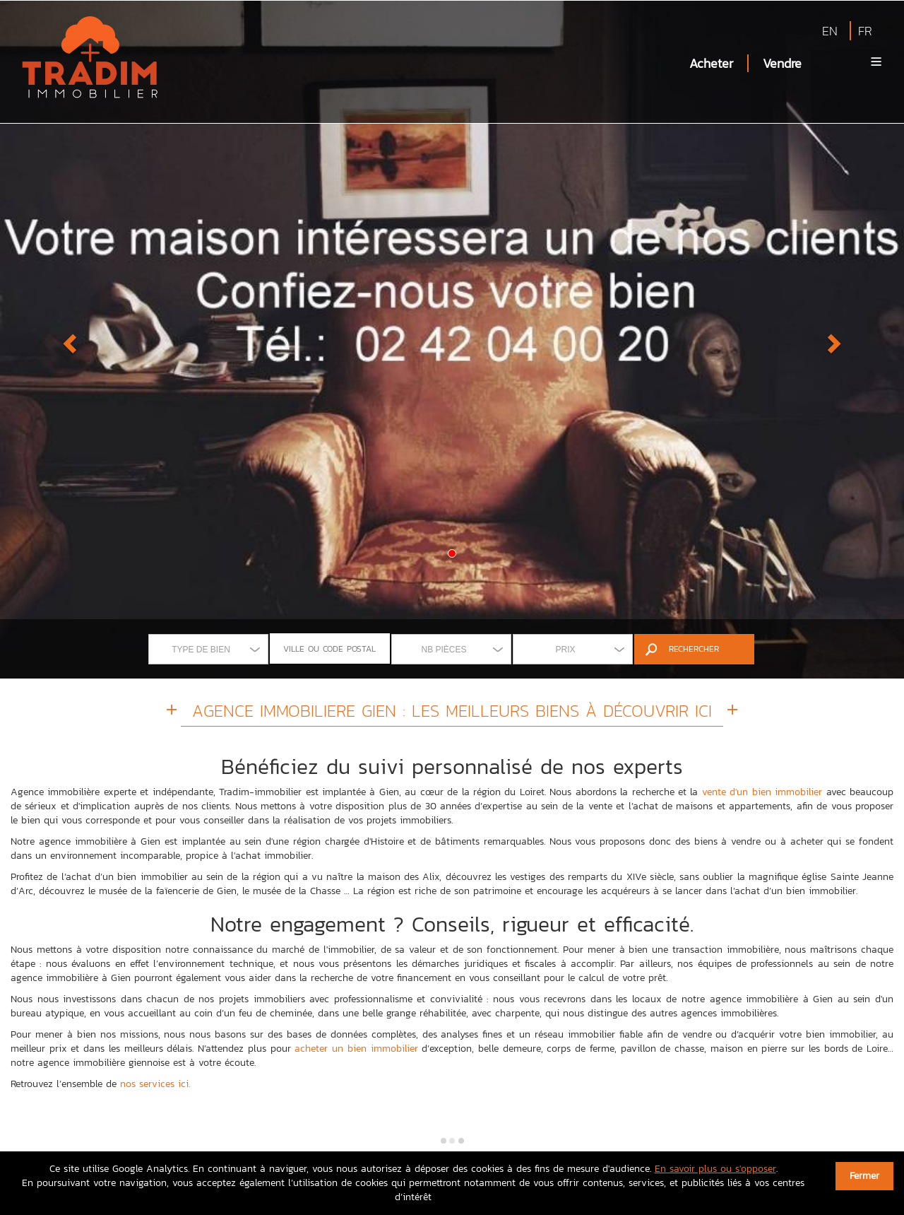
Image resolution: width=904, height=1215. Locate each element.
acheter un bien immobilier (356, 1048)
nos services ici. (155, 1083)
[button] (68, 339)
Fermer (864, 1175)
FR (865, 30)
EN (830, 30)
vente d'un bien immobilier (762, 792)
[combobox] (208, 649)
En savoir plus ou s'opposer (715, 1168)
